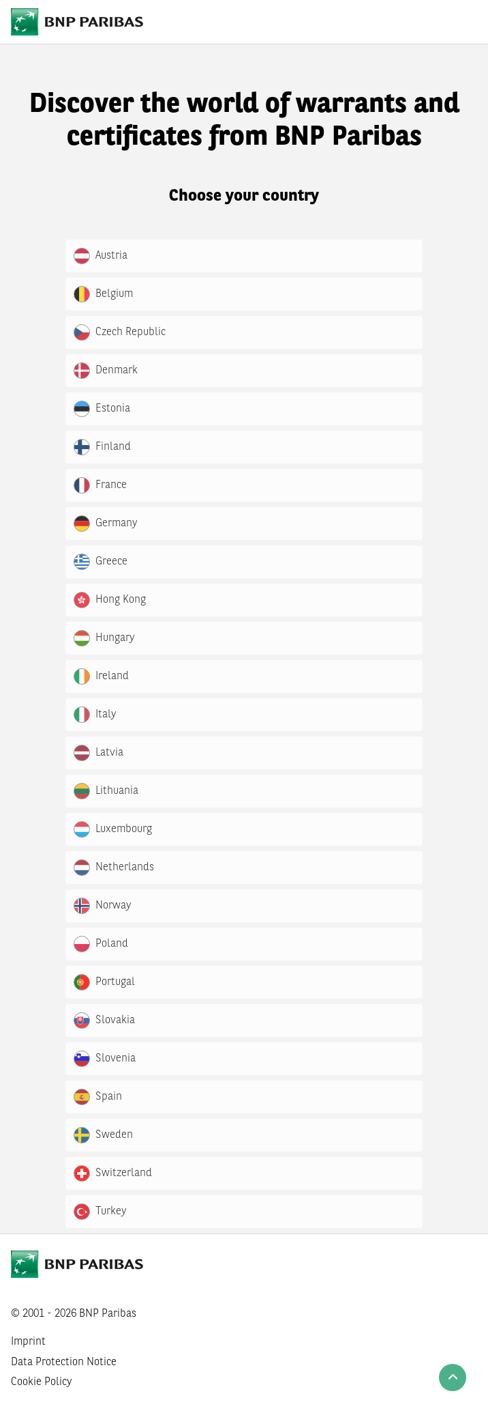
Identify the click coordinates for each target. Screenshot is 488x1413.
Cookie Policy (41, 1382)
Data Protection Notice (64, 1362)
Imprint (28, 1342)
